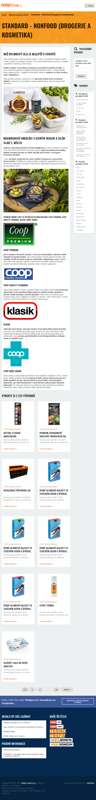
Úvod (4, 14)
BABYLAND (80, 177)
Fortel (78, 194)
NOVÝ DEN (80, 217)
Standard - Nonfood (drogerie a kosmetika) (52, 14)
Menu (89, 6)
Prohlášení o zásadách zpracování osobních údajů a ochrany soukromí (23, 755)
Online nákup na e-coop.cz (14, 736)
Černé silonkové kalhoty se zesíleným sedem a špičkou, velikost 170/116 (18, 551)
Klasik (78, 111)
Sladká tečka (80, 227)
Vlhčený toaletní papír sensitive (16, 664)
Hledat (81, 76)
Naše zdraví (80, 114)
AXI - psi (79, 174)
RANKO (79, 223)
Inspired (79, 197)
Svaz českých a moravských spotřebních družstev (23, 727)
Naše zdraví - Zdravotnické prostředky (81, 138)
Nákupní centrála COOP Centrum (16, 722)
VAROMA (79, 230)
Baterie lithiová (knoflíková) (12, 434)
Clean (78, 181)
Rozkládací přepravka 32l (17, 490)
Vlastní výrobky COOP (19, 14)
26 (56, 689)
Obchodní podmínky (11, 750)
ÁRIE (78, 168)
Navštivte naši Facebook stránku (78, 701)
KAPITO (79, 204)
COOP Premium (82, 100)
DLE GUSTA (80, 187)
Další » (67, 689)
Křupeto (79, 207)
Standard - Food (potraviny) (82, 144)
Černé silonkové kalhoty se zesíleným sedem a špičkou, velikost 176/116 (54, 494)
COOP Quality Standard (12, 429)
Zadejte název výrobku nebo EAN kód (83, 63)
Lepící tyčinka (47, 605)
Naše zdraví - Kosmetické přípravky (81, 132)
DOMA (78, 191)
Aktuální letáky (9, 731)
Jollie (78, 200)
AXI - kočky (80, 171)
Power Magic (81, 220)
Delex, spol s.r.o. (29, 783)
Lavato (78, 210)
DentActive (80, 184)
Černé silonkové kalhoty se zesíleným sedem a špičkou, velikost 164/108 (54, 551)
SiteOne (90, 783)
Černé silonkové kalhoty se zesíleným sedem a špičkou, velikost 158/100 (18, 609)
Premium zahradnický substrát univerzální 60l (53, 434)
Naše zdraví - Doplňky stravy (81, 126)
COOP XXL (80, 108)
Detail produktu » (10, 449)
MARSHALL (80, 214)
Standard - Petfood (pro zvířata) (83, 155)
